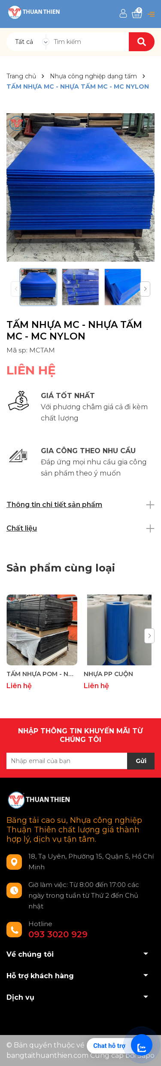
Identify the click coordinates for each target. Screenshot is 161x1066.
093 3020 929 (58, 934)
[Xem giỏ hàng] (137, 14)
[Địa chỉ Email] (80, 761)
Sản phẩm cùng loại (60, 568)
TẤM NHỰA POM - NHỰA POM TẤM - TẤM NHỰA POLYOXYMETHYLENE (41, 674)
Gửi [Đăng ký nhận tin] (141, 761)
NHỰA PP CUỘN (108, 674)
